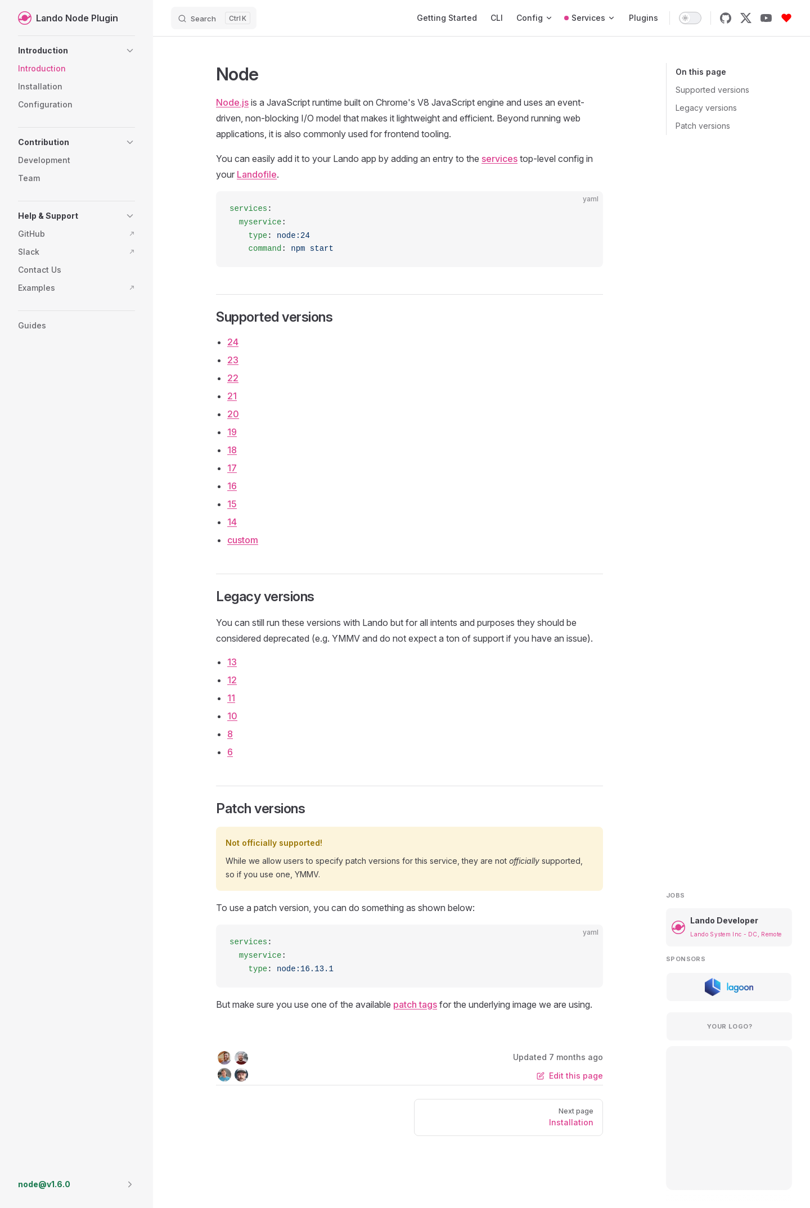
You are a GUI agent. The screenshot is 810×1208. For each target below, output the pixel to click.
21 (232, 396)
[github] (726, 18)
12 (232, 680)
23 (232, 360)
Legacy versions (706, 107)
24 (232, 342)
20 (233, 414)
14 (232, 522)
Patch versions (703, 125)
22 (232, 378)
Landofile (257, 174)
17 (232, 468)
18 (232, 450)
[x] (746, 18)
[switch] (690, 18)
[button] (76, 51)
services (500, 158)
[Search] (213, 18)
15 (232, 504)
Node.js (232, 102)
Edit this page (570, 1075)
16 (232, 486)
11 (231, 698)
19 (232, 432)
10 (232, 716)
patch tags (415, 1004)
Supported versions (712, 89)
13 (232, 662)
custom (242, 540)
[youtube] (766, 18)
